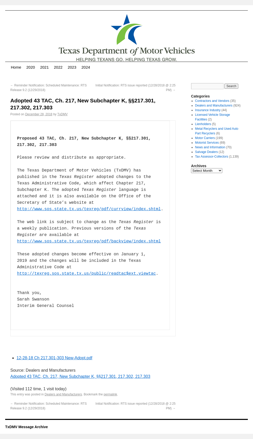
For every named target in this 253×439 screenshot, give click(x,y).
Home (16, 67)
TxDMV (62, 114)
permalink (110, 394)
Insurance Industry (208, 110)
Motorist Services (207, 142)
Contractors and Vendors (212, 101)
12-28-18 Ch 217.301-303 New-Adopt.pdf (54, 358)
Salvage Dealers (206, 152)
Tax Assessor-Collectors (211, 156)
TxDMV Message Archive (26, 427)
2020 (30, 67)
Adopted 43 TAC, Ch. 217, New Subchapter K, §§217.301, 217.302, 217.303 (80, 376)
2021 (44, 67)
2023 (72, 67)
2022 (58, 67)
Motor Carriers (205, 138)
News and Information (210, 147)
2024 (86, 67)
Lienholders (203, 124)
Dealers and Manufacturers (63, 394)
